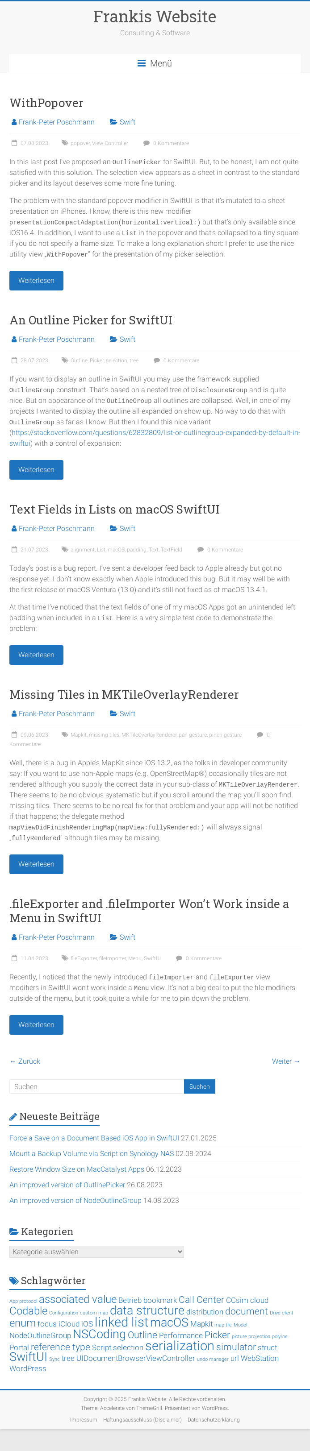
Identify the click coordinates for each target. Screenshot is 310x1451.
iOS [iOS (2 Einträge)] (87, 1323)
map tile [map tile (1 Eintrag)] (223, 1325)
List (101, 550)
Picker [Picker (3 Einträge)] (217, 1335)
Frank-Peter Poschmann (57, 122)
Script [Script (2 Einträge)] (101, 1347)
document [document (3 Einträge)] (246, 1311)
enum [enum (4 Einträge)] (22, 1323)
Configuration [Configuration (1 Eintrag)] (63, 1313)
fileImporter (112, 958)
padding (137, 550)
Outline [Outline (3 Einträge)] (142, 1335)
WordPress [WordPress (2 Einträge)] (27, 1368)
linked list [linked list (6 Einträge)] (121, 1322)
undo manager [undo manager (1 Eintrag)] (213, 1359)
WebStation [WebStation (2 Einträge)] (260, 1358)
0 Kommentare (165, 143)
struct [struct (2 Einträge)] (267, 1347)
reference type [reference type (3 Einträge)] (60, 1347)
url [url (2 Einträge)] (234, 1358)
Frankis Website (154, 16)
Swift (127, 122)
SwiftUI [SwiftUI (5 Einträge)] (28, 1357)
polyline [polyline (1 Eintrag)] (280, 1336)
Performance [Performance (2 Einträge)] (181, 1335)
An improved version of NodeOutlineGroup (75, 1200)
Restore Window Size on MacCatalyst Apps (76, 1169)
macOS (116, 550)
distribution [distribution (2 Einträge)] (204, 1311)
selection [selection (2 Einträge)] (128, 1347)
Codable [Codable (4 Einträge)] (28, 1311)
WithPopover (46, 102)
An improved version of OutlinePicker (67, 1185)
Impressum (83, 1420)
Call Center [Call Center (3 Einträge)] (201, 1299)
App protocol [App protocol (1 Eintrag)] (23, 1301)
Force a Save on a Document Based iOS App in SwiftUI (94, 1138)
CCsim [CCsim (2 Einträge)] (237, 1300)
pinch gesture (225, 735)
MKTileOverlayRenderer (148, 735)
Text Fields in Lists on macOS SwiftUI (114, 509)
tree (134, 360)
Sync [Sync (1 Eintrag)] (54, 1359)
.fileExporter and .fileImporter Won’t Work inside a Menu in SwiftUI (149, 910)
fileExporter (84, 958)
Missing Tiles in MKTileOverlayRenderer (124, 694)
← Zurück (24, 1061)
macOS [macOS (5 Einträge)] (169, 1322)
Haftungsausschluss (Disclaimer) (142, 1420)
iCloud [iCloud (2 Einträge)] (69, 1323)
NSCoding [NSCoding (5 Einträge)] (99, 1334)
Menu (135, 958)
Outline (79, 360)
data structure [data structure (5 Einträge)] (147, 1310)
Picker (97, 360)
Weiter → (286, 1061)
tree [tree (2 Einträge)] (68, 1358)
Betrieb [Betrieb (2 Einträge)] (130, 1300)
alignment (83, 550)
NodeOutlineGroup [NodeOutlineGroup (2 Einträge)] (40, 1335)
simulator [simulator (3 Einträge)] (236, 1347)
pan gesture (193, 735)
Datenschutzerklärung (214, 1420)
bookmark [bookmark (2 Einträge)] (160, 1300)
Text (154, 550)
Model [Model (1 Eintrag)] (240, 1325)
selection (116, 360)
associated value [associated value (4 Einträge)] (78, 1299)
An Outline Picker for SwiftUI (90, 320)
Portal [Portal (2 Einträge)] (19, 1347)
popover (80, 143)
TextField (171, 550)
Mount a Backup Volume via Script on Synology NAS (91, 1153)
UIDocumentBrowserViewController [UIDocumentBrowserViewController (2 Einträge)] (135, 1358)
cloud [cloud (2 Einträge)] (259, 1300)
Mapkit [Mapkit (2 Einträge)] (201, 1323)
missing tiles (104, 735)
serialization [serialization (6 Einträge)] (179, 1345)
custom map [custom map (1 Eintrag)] (94, 1313)
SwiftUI (152, 958)
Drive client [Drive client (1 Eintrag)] (281, 1313)
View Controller (110, 143)
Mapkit (79, 735)
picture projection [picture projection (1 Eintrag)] (251, 1336)
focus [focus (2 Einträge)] (47, 1323)
